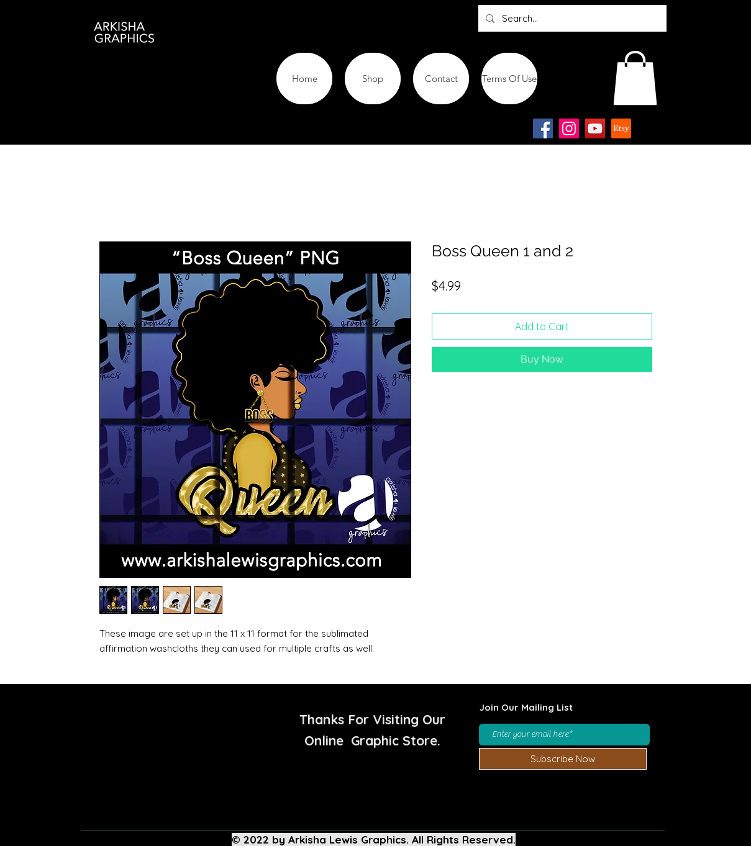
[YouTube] (595, 128)
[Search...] (571, 18)
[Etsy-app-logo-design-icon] (621, 128)
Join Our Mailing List (526, 707)
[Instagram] (569, 128)
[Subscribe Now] (563, 759)
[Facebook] (543, 128)
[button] (635, 78)
